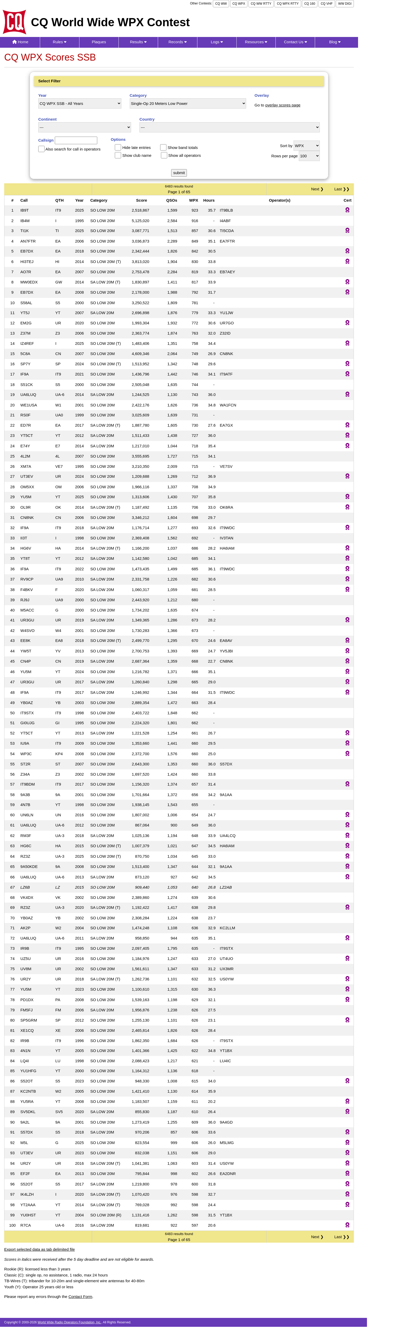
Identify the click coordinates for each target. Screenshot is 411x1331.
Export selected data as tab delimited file (39, 1249)
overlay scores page (282, 105)
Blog (334, 42)
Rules (60, 42)
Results (138, 42)
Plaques (99, 42)
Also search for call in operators (72, 149)
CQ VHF (327, 4)
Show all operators (184, 155)
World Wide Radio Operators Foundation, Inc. (69, 1322)
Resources (256, 42)
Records (178, 42)
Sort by (286, 145)
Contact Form (80, 1296)
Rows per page (284, 156)
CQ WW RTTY (261, 4)
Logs (217, 42)
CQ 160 (309, 4)
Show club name (137, 155)
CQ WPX (238, 4)
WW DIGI (344, 4)
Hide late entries (136, 147)
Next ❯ (318, 189)
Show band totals (182, 147)
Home (20, 42)
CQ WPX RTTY (288, 4)
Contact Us (295, 42)
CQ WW (221, 4)
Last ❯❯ (342, 189)
